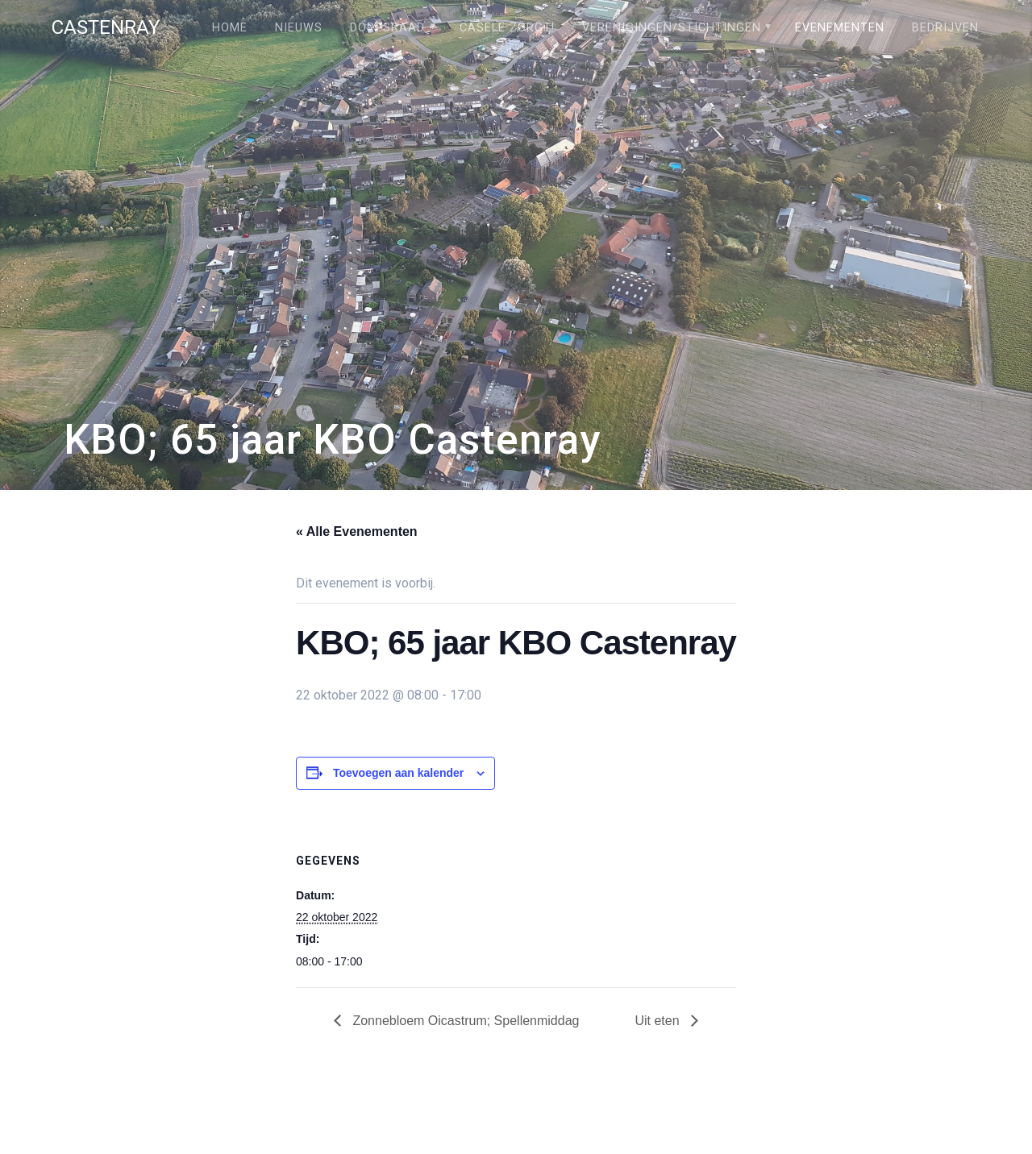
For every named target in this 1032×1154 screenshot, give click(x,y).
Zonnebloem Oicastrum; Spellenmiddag (464, 1020)
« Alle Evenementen (357, 531)
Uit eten (659, 1020)
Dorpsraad (387, 28)
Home (230, 28)
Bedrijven (945, 28)
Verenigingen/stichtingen (671, 28)
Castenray (106, 27)
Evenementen (839, 28)
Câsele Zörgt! (507, 28)
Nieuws (298, 28)
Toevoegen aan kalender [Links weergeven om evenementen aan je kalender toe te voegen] (398, 772)
